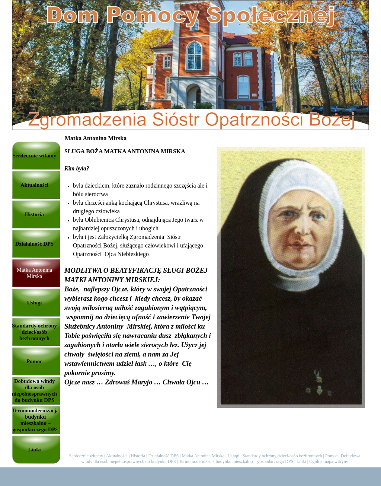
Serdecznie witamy (86, 455)
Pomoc (331, 455)
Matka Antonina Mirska (203, 455)
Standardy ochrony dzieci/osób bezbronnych (282, 455)
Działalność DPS (163, 455)
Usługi (234, 455)
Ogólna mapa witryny (328, 461)
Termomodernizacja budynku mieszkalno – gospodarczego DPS (236, 461)
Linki (301, 461)
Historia (138, 455)
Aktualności (117, 455)
